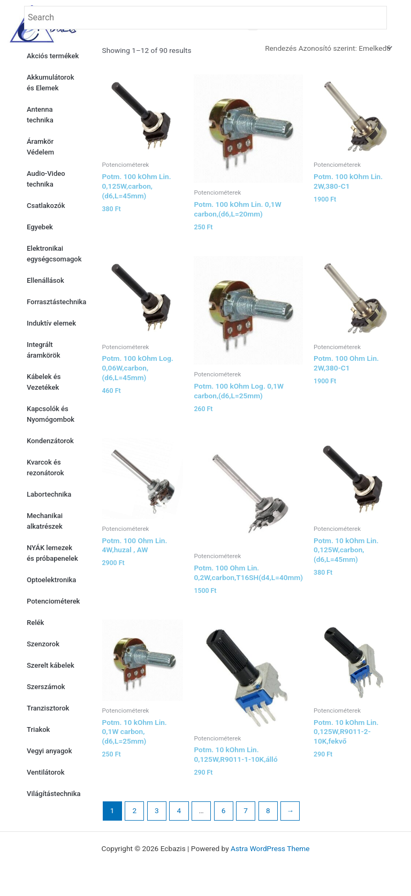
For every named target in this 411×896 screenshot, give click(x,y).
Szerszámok (46, 687)
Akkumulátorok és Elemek (50, 82)
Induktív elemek (51, 323)
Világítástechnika (53, 794)
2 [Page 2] (134, 810)
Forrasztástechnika (56, 302)
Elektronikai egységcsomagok (54, 253)
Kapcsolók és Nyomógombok (50, 414)
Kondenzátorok (50, 441)
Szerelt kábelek (50, 665)
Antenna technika (40, 114)
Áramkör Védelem (40, 146)
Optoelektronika (51, 580)
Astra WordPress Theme (270, 848)
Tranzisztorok (48, 708)
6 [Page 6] (224, 810)
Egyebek (40, 227)
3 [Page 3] (157, 810)
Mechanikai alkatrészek (45, 521)
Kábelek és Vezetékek (43, 382)
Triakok (38, 729)
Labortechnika (49, 494)
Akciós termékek (53, 56)
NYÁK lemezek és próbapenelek (52, 553)
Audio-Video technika (46, 178)
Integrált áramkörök (43, 350)
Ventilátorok (45, 772)
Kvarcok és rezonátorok (45, 467)
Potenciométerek (53, 601)
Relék (35, 623)
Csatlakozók (46, 206)
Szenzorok (43, 644)
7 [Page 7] (245, 810)
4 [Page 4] (179, 810)
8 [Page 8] (268, 810)
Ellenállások (45, 280)
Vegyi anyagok (49, 751)
